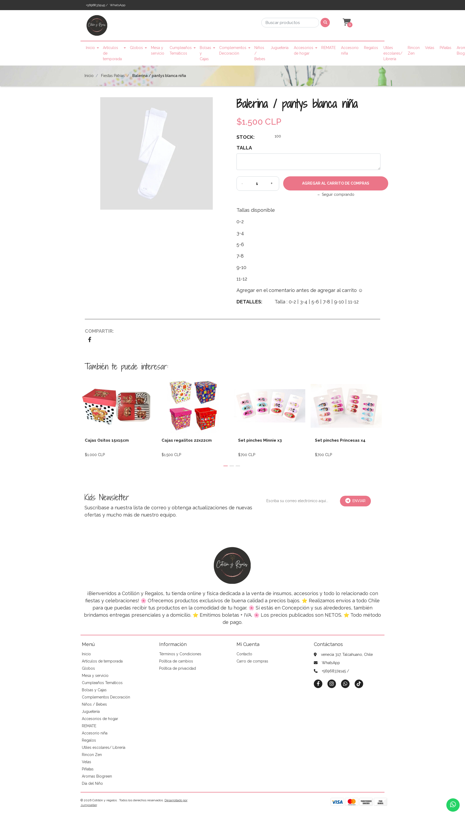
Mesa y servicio (157, 50)
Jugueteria (279, 48)
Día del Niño (92, 783)
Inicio (90, 48)
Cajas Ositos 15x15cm (107, 440)
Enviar (355, 500)
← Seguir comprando (335, 194)
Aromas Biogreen (97, 776)
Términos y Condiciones (180, 654)
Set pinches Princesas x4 (340, 440)
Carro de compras (252, 661)
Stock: (245, 137)
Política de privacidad (177, 668)
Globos (136, 48)
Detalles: (249, 301)
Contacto (244, 654)
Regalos (371, 48)
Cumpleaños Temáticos (181, 50)
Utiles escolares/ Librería (392, 53)
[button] (346, 22)
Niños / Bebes (259, 53)
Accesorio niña (350, 50)
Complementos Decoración (232, 50)
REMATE (328, 48)
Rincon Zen (414, 50)
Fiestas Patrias (113, 76)
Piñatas (445, 48)
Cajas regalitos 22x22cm (187, 440)
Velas (429, 48)
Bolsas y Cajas (205, 53)
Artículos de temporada (112, 53)
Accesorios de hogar (303, 50)
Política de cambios (176, 661)
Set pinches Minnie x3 (260, 440)
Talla (244, 148)
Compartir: (99, 331)
